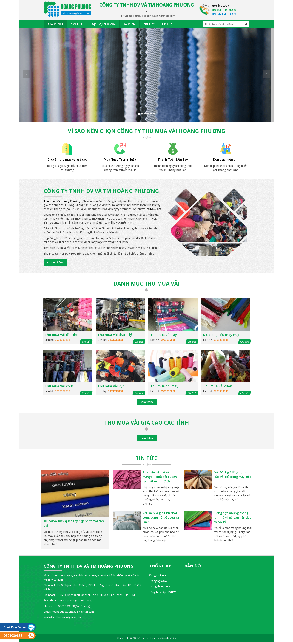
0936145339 (224, 13)
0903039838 (224, 9)
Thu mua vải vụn (111, 386)
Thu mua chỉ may (164, 386)
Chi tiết (86, 341)
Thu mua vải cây (163, 334)
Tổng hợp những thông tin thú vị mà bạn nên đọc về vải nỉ (232, 517)
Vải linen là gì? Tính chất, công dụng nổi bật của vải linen (161, 517)
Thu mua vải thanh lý (115, 334)
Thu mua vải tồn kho (61, 334)
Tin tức (149, 24)
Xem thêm (55, 262)
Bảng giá (129, 24)
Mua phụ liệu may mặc (221, 334)
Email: (146, 16)
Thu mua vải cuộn (217, 386)
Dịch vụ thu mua (104, 24)
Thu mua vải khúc (59, 386)
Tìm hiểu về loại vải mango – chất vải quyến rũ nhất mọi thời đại (160, 476)
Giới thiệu (77, 24)
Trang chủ (55, 24)
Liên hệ (167, 24)
